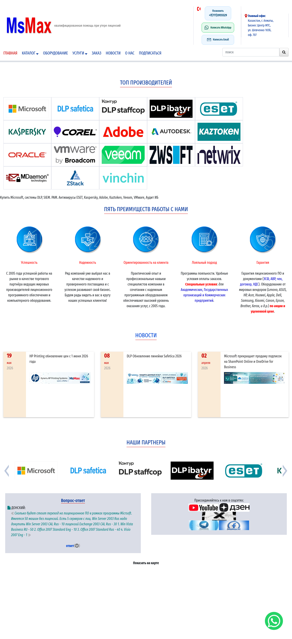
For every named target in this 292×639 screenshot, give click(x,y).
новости (146, 335)
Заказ (96, 53)
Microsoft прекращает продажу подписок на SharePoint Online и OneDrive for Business (253, 361)
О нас (129, 53)
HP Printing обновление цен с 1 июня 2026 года (58, 359)
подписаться (150, 53)
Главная (10, 53)
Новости (113, 53)
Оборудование (55, 53)
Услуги (80, 53)
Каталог (30, 53)
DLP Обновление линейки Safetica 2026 (154, 356)
